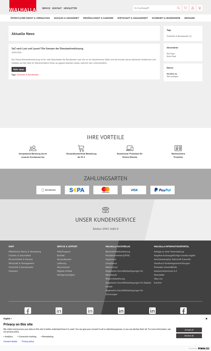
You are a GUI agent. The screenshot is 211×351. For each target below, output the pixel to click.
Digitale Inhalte (64, 270)
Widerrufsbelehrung (115, 278)
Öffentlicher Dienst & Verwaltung (25, 251)
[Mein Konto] (192, 8)
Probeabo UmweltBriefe (165, 267)
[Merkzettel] (185, 8)
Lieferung (61, 263)
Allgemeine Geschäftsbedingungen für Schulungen (124, 292)
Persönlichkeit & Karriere (21, 259)
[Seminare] (189, 18)
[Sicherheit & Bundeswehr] (166, 18)
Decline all (189, 336)
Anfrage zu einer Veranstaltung (169, 251)
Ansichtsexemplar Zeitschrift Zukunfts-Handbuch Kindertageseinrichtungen (172, 261)
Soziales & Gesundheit (20, 255)
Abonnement (63, 267)
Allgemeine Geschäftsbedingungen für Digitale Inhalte (128, 284)
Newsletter (70, 8)
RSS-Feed (171, 53)
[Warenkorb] (199, 8)
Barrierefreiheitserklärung (117, 251)
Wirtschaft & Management (21, 263)
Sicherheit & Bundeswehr (28, 74)
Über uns (158, 278)
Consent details (10, 341)
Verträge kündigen (66, 274)
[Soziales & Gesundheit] (66, 18)
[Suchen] (178, 8)
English (8, 318)
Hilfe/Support (63, 251)
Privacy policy (28, 341)
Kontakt (57, 8)
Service (46, 8)
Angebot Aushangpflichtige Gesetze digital (174, 255)
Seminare (13, 270)
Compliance (111, 263)
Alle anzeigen (172, 76)
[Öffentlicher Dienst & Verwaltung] (30, 18)
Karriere (158, 282)
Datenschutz (111, 267)
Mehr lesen (18, 69)
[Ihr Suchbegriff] (157, 8)
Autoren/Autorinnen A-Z (165, 270)
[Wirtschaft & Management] (132, 18)
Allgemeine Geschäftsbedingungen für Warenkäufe (124, 272)
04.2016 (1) (172, 74)
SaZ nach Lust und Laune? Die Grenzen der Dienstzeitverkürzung (47, 48)
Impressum (110, 259)
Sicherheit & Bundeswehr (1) (179, 36)
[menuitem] (46, 8)
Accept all (189, 330)
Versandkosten (64, 259)
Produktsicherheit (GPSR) (117, 255)
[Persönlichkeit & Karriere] (98, 18)
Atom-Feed (171, 56)
